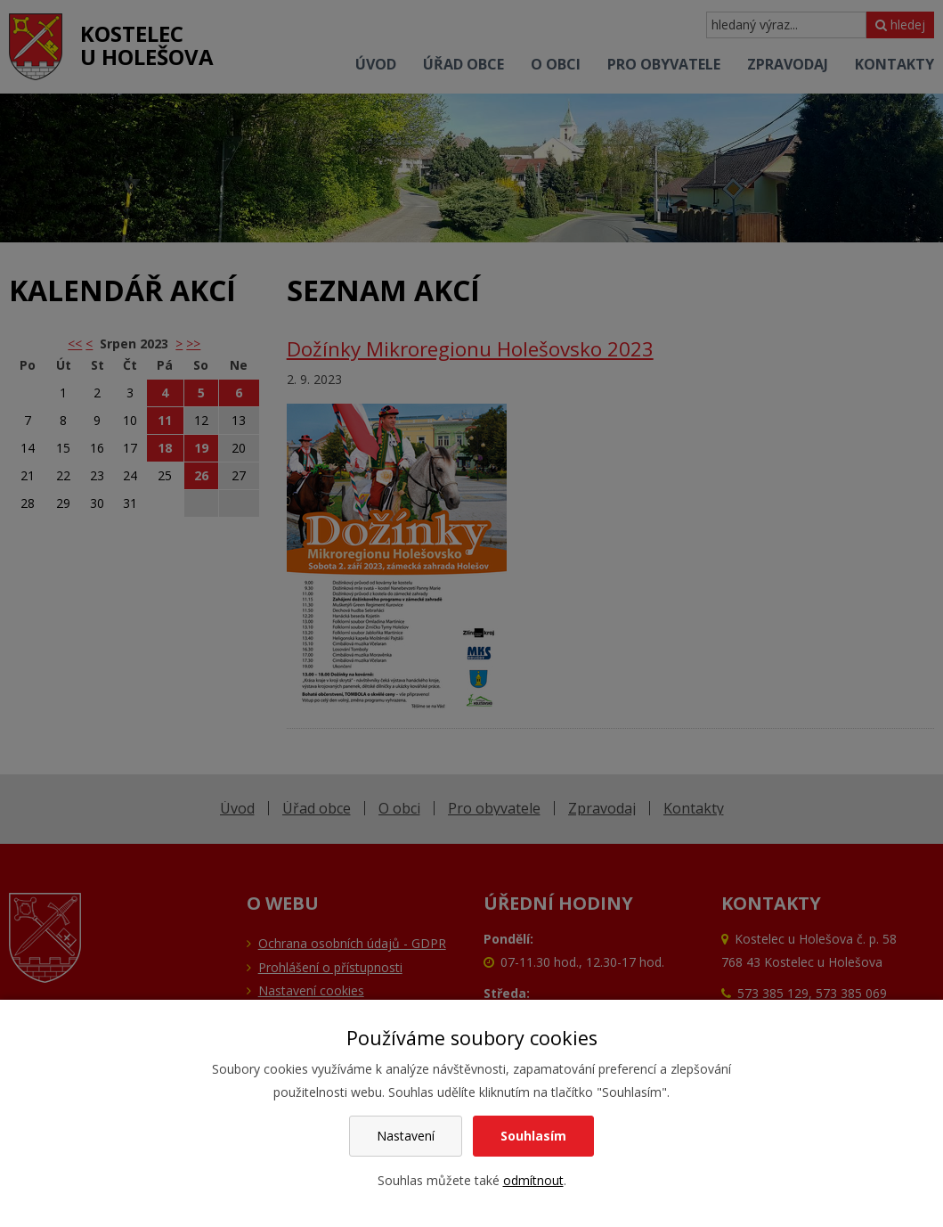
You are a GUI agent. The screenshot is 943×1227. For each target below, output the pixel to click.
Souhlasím (533, 1135)
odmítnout (533, 1180)
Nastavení (406, 1135)
